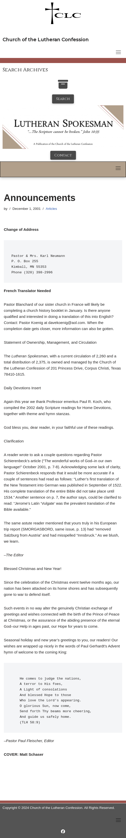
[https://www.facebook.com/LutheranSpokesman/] (63, 831)
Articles (51, 209)
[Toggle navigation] (118, 52)
